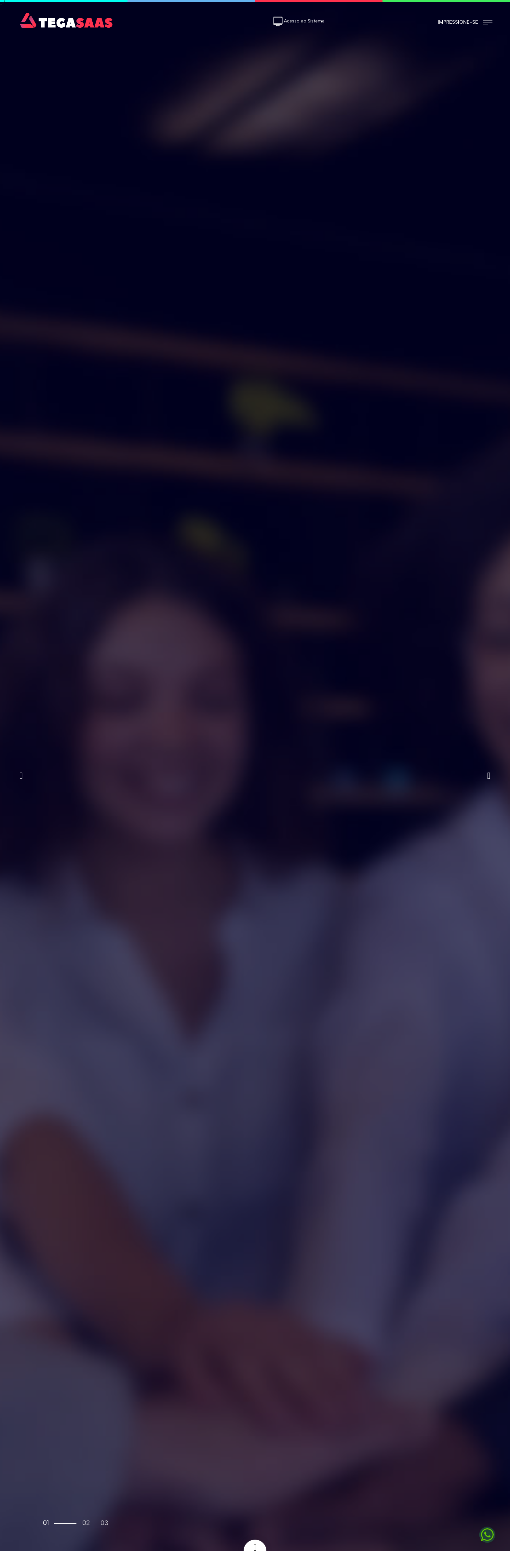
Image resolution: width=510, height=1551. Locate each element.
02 (86, 1523)
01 (46, 1523)
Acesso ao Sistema (299, 21)
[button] (21, 775)
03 (104, 1523)
